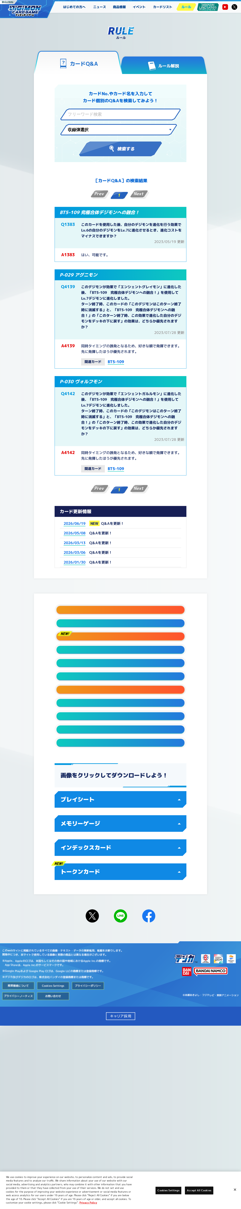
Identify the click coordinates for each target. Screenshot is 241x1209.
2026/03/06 (74, 552)
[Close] (235, 1189)
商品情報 (119, 7)
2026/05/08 (74, 533)
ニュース (99, 7)
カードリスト (162, 7)
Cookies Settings (53, 1169)
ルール (186, 7)
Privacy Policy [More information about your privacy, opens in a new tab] (88, 1202)
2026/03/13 (74, 542)
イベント (139, 7)
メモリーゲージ (121, 1007)
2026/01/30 (74, 562)
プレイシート (121, 983)
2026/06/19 (74, 523)
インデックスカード (121, 1031)
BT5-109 (116, 361)
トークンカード (121, 1055)
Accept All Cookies (199, 1190)
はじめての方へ (74, 7)
